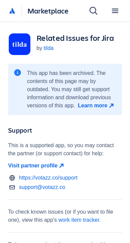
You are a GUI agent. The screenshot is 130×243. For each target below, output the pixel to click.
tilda (48, 48)
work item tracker (78, 220)
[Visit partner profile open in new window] (65, 166)
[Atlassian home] (12, 11)
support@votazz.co (42, 187)
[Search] (93, 11)
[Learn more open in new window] (96, 106)
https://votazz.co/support (48, 178)
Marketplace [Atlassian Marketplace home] (48, 11)
